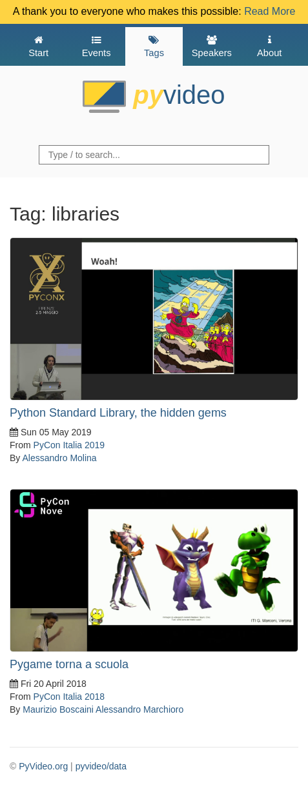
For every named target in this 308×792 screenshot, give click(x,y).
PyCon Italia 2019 (69, 445)
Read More (269, 11)
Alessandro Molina (59, 458)
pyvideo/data (101, 766)
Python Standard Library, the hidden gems (118, 412)
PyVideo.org (43, 766)
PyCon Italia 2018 (69, 696)
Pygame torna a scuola (69, 664)
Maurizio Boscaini (58, 709)
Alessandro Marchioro (139, 709)
